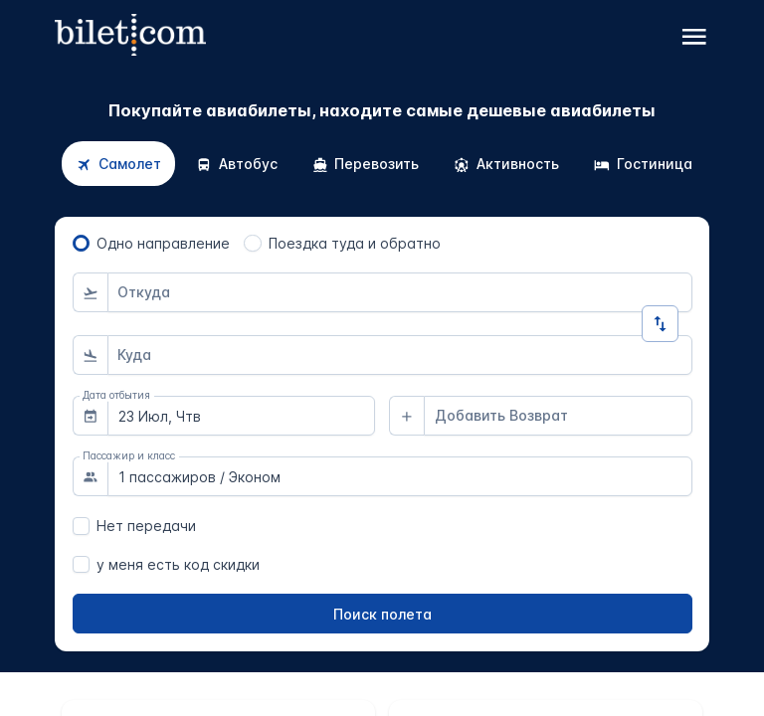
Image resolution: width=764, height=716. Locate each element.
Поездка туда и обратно (355, 243)
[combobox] (399, 292)
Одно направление (163, 243)
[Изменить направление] (660, 323)
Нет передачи (146, 525)
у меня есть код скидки (178, 564)
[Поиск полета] (382, 613)
